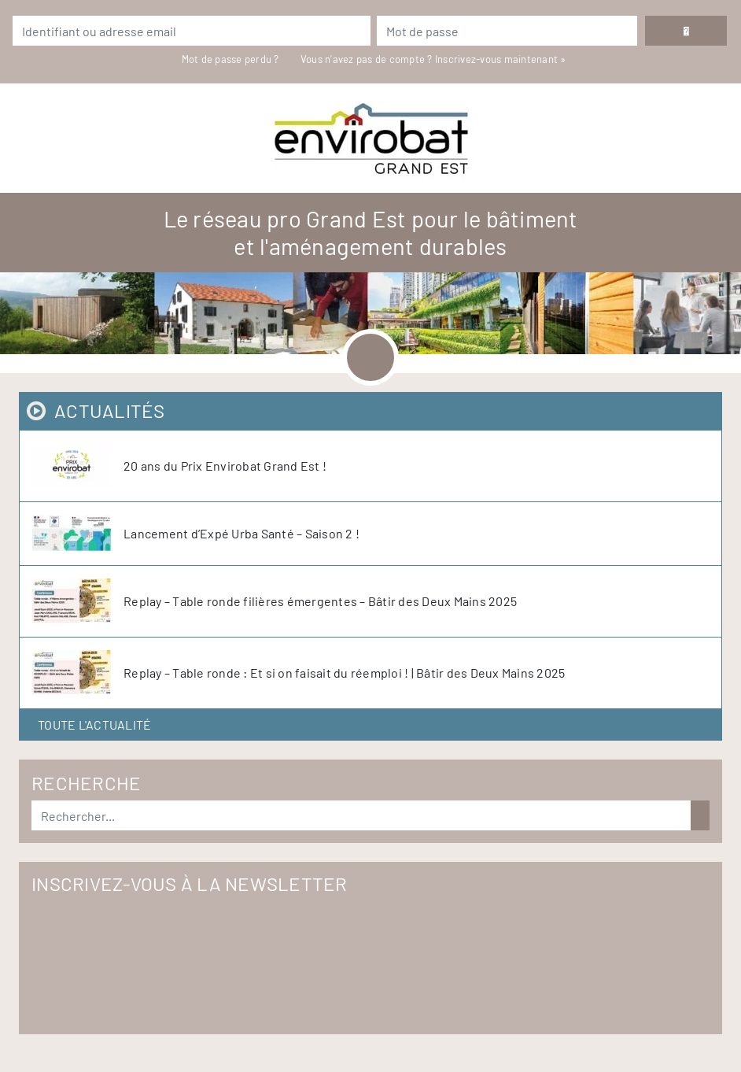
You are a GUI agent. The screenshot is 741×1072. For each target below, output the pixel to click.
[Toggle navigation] (370, 357)
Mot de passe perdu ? (232, 59)
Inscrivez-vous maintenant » (500, 59)
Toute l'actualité (94, 724)
